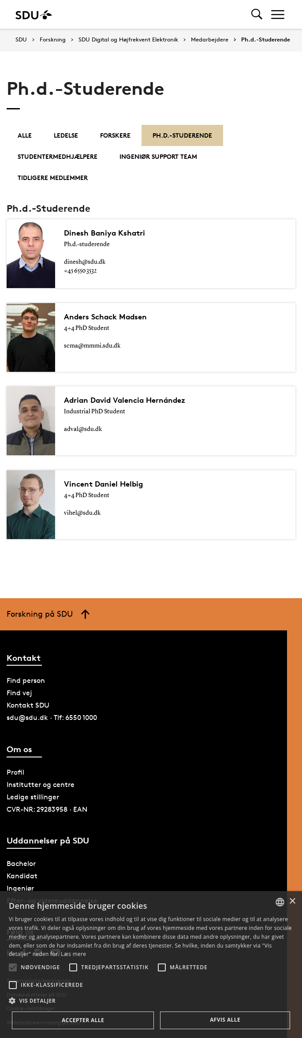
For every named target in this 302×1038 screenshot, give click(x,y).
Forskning (53, 40)
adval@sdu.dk (83, 429)
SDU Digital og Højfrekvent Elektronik (128, 40)
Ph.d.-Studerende (265, 40)
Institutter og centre (41, 784)
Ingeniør (20, 888)
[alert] (151, 964)
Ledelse (66, 135)
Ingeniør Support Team (158, 156)
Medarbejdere (209, 40)
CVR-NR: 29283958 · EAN (47, 809)
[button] (13, 967)
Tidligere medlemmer (53, 177)
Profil (15, 772)
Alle (25, 135)
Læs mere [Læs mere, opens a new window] (73, 954)
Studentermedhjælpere (57, 156)
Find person (26, 680)
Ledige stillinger (33, 797)
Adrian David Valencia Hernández (132, 400)
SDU (21, 39)
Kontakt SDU (28, 705)
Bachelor (21, 863)
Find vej (19, 693)
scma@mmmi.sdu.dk (92, 346)
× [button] (292, 901)
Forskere (115, 135)
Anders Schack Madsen (110, 317)
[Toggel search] (256, 14)
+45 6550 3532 (80, 271)
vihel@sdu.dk (82, 513)
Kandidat (22, 876)
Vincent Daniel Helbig (107, 484)
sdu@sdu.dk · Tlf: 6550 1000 (52, 717)
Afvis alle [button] (225, 1019)
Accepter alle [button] (83, 1020)
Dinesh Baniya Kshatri (108, 233)
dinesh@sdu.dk (84, 262)
